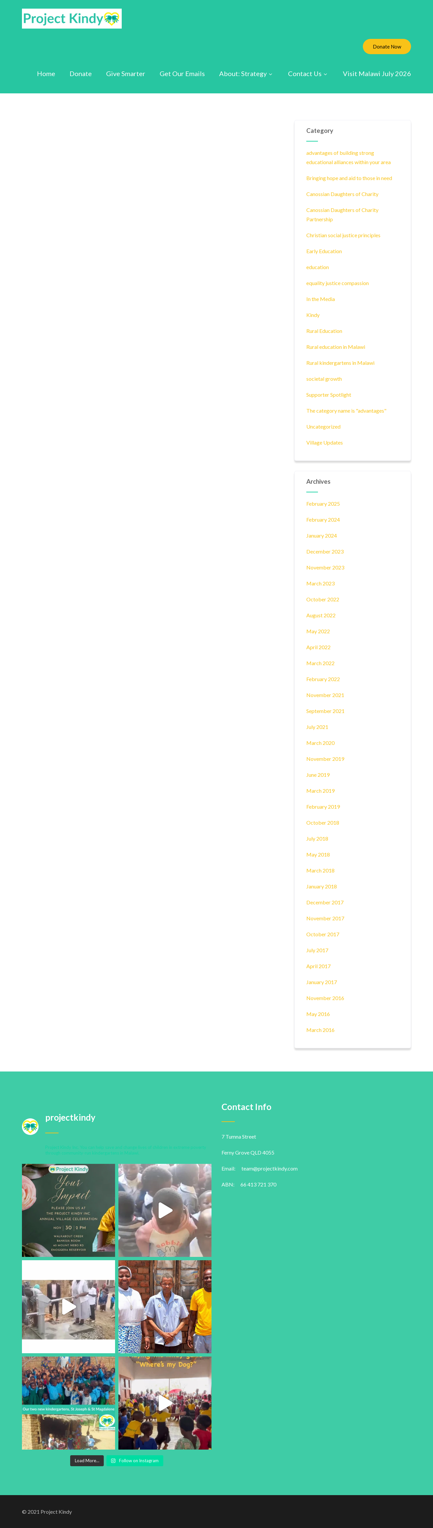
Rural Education (324, 331)
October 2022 (322, 599)
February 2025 (323, 503)
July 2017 (317, 950)
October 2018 (322, 822)
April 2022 (318, 647)
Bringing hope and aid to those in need (349, 178)
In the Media (320, 299)
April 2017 (318, 966)
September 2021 (325, 711)
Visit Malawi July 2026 (377, 73)
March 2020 (320, 743)
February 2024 (323, 519)
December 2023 (325, 551)
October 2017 (322, 934)
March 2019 (320, 790)
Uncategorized (323, 426)
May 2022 (318, 631)
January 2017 (321, 982)
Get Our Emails (182, 73)
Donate (81, 73)
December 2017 (325, 902)
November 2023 (325, 567)
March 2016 (320, 1030)
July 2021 (317, 727)
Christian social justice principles (343, 235)
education (317, 267)
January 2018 (321, 886)
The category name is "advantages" (346, 410)
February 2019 (323, 806)
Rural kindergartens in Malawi (340, 362)
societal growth (324, 378)
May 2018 (318, 854)
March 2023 (320, 583)
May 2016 (318, 1014)
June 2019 (318, 774)
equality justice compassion (337, 283)
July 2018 (317, 838)
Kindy (313, 315)
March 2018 (320, 870)
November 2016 (325, 998)
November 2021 (325, 695)
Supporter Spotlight (328, 394)
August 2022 (321, 615)
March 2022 (320, 663)
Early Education (324, 251)
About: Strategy (246, 73)
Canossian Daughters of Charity (342, 194)
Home (46, 73)
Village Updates (324, 442)
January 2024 (321, 535)
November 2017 (325, 918)
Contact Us (308, 73)
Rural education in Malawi (335, 347)
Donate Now (387, 47)
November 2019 (325, 759)
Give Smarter (125, 73)
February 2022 (323, 679)
